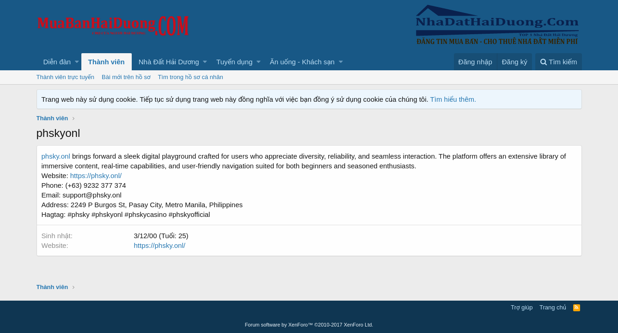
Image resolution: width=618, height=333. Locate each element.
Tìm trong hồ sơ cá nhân (190, 77)
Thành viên (106, 62)
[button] (77, 61)
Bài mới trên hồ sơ (126, 77)
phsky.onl (56, 156)
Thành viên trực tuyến (66, 77)
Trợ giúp (521, 307)
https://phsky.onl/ (96, 175)
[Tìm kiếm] (558, 61)
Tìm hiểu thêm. (453, 99)
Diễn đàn (57, 62)
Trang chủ (552, 307)
